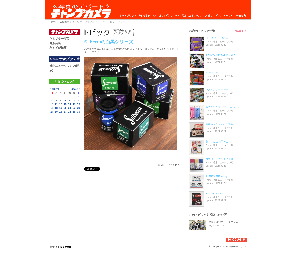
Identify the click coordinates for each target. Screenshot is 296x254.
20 (65, 108)
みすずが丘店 (58, 47)
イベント (228, 14)
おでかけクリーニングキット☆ (223, 107)
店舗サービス (212, 14)
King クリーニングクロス (219, 159)
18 (56, 108)
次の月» (75, 88)
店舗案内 (241, 14)
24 (51, 111)
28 (69, 111)
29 (74, 111)
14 (69, 104)
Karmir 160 (212, 72)
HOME (53, 22)
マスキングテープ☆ (217, 89)
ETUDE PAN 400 (215, 193)
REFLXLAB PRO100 (217, 38)
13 (65, 104)
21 (69, 108)
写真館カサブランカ (192, 14)
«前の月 (54, 88)
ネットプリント (128, 14)
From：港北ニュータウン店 (223, 221)
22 (74, 108)
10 (51, 104)
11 (56, 104)
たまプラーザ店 (59, 38)
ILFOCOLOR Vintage (217, 176)
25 (56, 111)
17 (51, 108)
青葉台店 (55, 43)
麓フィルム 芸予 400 (217, 141)
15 (74, 104)
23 (78, 108)
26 (60, 111)
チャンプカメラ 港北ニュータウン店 (92, 22)
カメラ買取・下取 (147, 14)
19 (60, 108)
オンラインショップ (168, 14)
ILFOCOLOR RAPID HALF (220, 55)
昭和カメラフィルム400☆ (220, 124)
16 (78, 104)
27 (65, 111)
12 (60, 104)
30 (78, 111)
